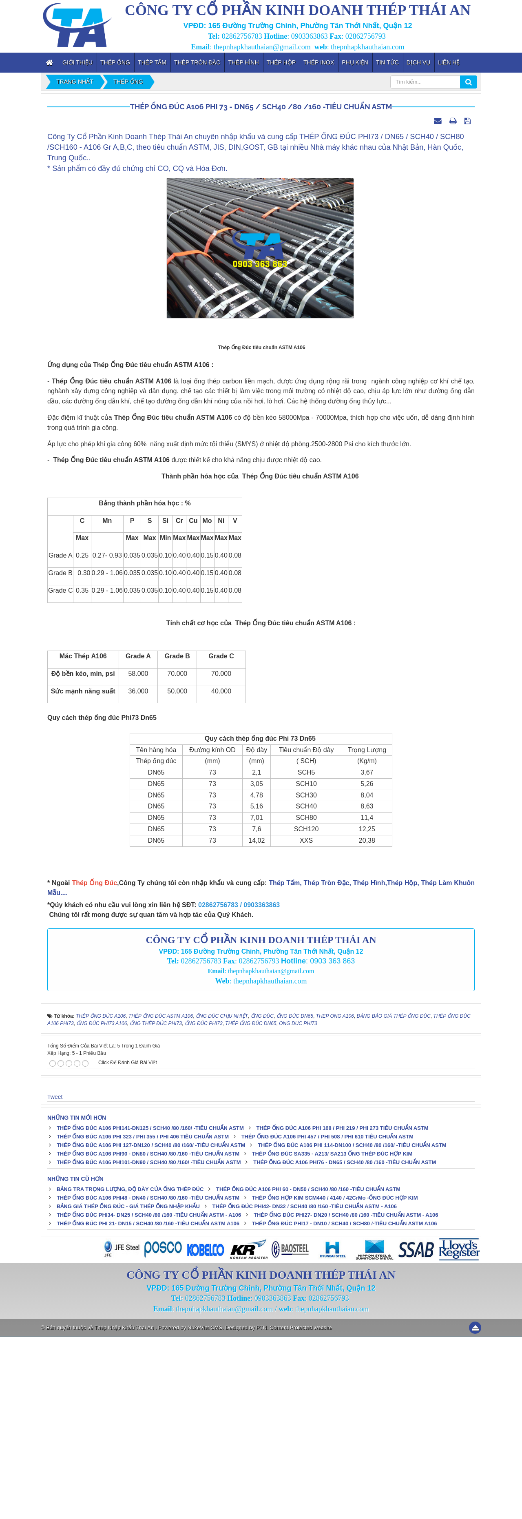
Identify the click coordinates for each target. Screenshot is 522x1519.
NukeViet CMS (205, 1509)
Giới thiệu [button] (77, 62)
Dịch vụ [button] (419, 62)
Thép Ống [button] (115, 62)
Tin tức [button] (387, 62)
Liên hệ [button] (449, 62)
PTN (261, 1509)
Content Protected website (301, 1509)
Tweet (54, 1278)
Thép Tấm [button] (152, 62)
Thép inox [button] (318, 62)
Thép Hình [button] (243, 62)
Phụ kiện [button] (355, 62)
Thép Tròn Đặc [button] (197, 62)
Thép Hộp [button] (281, 62)
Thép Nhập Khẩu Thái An (125, 1509)
